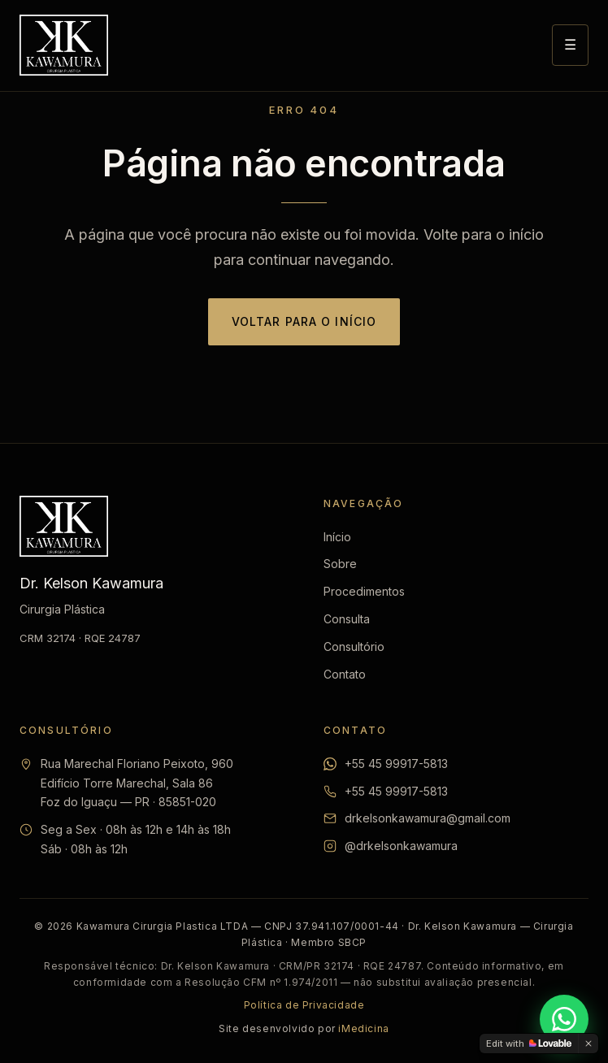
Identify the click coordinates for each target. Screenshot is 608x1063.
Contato (345, 674)
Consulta (347, 619)
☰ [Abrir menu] (570, 45)
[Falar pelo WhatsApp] (564, 1019)
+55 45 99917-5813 (396, 763)
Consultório (354, 646)
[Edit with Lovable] (529, 1043)
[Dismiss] (588, 1043)
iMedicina (363, 1028)
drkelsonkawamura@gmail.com (427, 818)
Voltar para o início (304, 321)
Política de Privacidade (304, 1005)
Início (337, 537)
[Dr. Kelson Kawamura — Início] (64, 45)
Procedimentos (364, 591)
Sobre (340, 564)
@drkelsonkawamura (401, 846)
